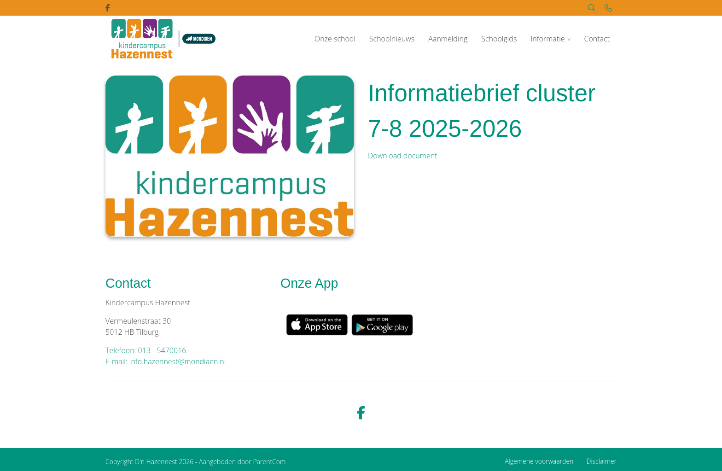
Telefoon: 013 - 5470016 (145, 350)
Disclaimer (602, 461)
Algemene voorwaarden (539, 461)
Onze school (334, 39)
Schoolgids (499, 39)
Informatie (547, 39)
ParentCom (269, 461)
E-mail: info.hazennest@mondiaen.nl (165, 361)
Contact (597, 39)
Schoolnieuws (391, 39)
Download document (402, 156)
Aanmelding (447, 39)
